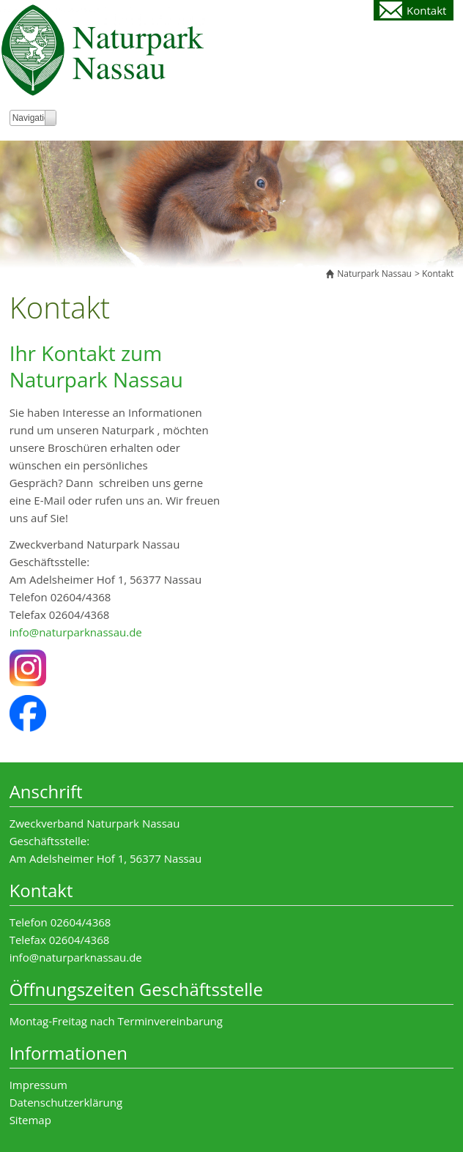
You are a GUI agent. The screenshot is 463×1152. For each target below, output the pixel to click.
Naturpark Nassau (374, 273)
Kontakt (426, 10)
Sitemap (30, 1119)
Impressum (38, 1084)
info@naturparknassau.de (76, 632)
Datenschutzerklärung (66, 1102)
